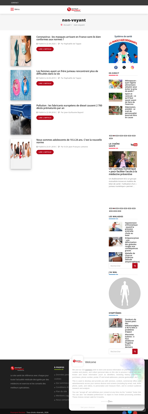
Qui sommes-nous (64, 380)
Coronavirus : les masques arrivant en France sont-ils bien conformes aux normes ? (68, 38)
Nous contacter (63, 397)
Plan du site (61, 389)
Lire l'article (45, 49)
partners (88, 370)
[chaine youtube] (134, 144)
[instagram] (133, 67)
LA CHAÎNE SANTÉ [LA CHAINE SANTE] (117, 143)
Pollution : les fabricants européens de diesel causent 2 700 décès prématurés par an (69, 107)
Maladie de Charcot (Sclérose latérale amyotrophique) (132, 255)
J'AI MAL (113, 270)
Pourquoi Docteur (18, 410)
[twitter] (124, 67)
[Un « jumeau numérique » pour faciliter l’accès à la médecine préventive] (123, 157)
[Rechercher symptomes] (135, 349)
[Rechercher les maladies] (135, 263)
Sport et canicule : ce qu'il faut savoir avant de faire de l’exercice (130, 98)
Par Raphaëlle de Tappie (69, 44)
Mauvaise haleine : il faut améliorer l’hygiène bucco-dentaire (129, 338)
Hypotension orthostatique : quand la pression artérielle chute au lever (131, 226)
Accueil (67, 25)
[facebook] (116, 67)
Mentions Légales (64, 393)
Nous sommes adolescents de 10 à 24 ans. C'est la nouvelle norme (68, 141)
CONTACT (15, 3)
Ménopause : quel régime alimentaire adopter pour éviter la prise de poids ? (131, 85)
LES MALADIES (116, 214)
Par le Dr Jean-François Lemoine (72, 147)
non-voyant (79, 25)
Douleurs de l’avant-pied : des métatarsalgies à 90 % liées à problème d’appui (132, 323)
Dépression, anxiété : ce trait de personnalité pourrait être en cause (131, 112)
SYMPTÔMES (115, 310)
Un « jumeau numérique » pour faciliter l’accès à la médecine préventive (123, 169)
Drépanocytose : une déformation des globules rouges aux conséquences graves (132, 242)
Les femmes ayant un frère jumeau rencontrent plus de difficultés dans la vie (67, 72)
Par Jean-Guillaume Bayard (70, 112)
